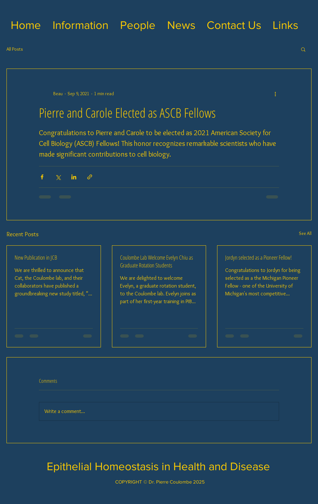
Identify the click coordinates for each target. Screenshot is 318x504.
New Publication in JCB (36, 257)
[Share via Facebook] (42, 177)
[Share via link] (90, 177)
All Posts (14, 49)
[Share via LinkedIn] (74, 177)
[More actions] (275, 93)
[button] (80, 25)
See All (305, 233)
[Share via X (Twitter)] (58, 177)
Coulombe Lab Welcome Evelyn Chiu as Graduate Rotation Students (156, 261)
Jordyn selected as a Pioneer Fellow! (258, 257)
